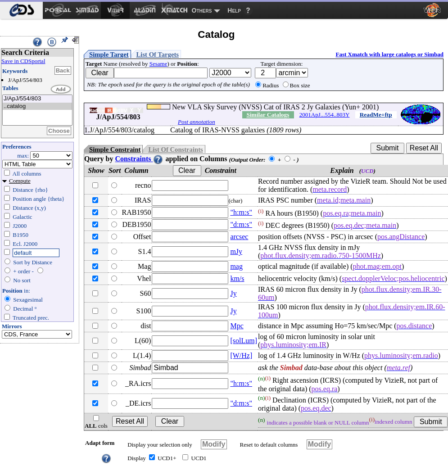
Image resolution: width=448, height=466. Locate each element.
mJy (236, 251)
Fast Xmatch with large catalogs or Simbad (389, 54)
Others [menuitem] (202, 10)
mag (236, 266)
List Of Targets (157, 54)
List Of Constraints (175, 149)
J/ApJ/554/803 (37, 99)
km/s (237, 278)
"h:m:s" (241, 212)
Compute (20, 180)
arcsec (239, 236)
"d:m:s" (241, 224)
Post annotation (196, 121)
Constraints (139, 159)
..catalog (37, 106)
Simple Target (109, 54)
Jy (233, 293)
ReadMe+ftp (376, 114)
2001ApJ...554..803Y (324, 114)
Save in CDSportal (23, 61)
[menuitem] (21, 10)
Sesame (158, 63)
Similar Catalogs (267, 114)
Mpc (236, 326)
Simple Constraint (114, 149)
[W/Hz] (241, 355)
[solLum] (243, 340)
